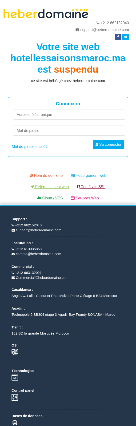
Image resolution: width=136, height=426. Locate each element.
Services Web (85, 198)
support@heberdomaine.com (102, 30)
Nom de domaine (46, 176)
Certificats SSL (91, 187)
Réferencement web (50, 187)
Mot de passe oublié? (30, 147)
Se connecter (108, 144)
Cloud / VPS (50, 198)
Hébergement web (88, 176)
